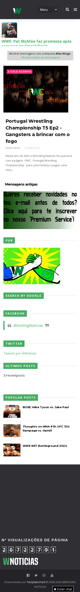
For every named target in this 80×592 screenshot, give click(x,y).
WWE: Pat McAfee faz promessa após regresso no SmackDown (36, 43)
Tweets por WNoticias (19, 353)
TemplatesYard (36, 582)
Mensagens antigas (21, 184)
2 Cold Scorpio (19, 71)
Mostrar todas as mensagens (41, 57)
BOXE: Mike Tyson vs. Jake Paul (46, 407)
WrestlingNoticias (28, 325)
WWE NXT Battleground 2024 (45, 445)
